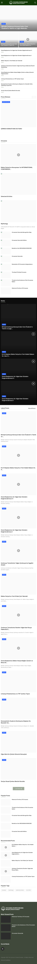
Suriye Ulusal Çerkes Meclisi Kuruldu (10, 90)
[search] (35, 2)
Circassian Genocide (17, 256)
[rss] (2, 949)
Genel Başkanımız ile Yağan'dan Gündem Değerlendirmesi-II (16, 50)
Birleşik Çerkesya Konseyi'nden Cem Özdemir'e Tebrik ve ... (18, 435)
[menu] (2, 2)
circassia (4, 890)
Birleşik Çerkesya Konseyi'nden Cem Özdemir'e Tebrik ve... (9, 44)
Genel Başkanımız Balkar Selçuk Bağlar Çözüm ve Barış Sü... (17, 661)
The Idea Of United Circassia (19, 272)
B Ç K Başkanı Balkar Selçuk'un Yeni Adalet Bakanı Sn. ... (27, 44)
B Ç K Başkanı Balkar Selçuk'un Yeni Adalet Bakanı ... (22, 845)
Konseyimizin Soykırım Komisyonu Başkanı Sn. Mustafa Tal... (16, 722)
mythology (10, 890)
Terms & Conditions (5, 960)
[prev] (33, 97)
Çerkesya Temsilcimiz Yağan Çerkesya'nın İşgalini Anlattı (17, 564)
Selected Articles (6, 196)
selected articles (20, 890)
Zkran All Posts (32, 408)
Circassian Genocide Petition (19, 240)
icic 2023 (28, 890)
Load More (18, 788)
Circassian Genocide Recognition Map (21, 232)
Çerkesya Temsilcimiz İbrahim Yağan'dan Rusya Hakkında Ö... (16, 628)
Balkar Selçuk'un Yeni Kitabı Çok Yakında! (11, 60)
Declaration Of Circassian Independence (22, 264)
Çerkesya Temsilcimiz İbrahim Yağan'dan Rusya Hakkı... (22, 869)
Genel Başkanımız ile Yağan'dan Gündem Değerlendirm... (22, 853)
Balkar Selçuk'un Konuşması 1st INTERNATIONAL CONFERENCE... (16, 168)
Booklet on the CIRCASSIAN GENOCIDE (22, 248)
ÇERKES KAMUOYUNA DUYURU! (11, 128)
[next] (35, 97)
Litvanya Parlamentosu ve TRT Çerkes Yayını (12, 78)
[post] (18, 18)
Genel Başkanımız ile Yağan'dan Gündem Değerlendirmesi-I (16, 55)
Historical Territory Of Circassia (20, 288)
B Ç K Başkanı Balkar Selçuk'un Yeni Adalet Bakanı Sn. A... (18, 468)
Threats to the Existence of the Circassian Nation (22, 281)
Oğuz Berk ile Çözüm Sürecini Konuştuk (14, 754)
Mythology (4, 223)
